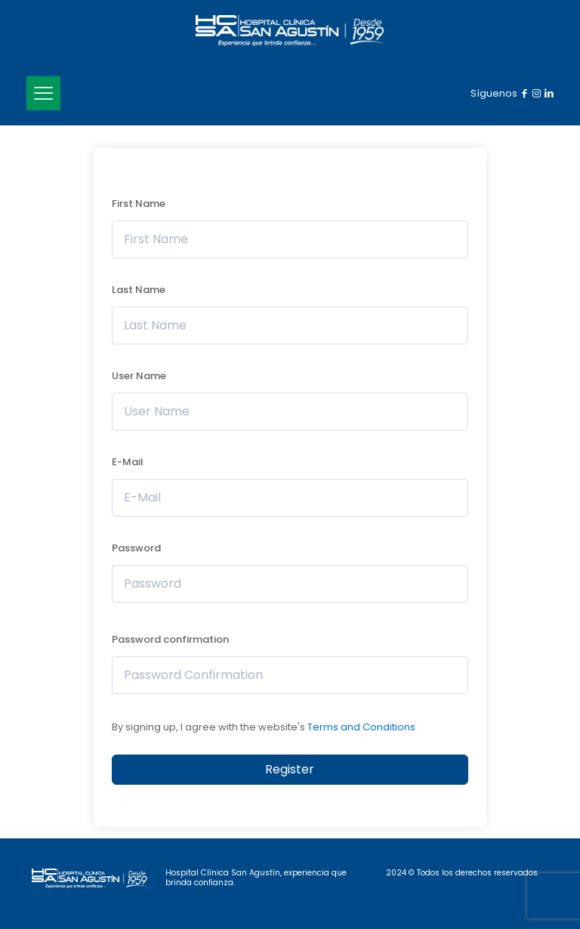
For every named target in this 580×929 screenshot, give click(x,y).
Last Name (138, 289)
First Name (138, 203)
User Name (139, 376)
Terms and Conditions (361, 727)
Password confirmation (170, 639)
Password (136, 548)
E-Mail (127, 462)
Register (289, 769)
